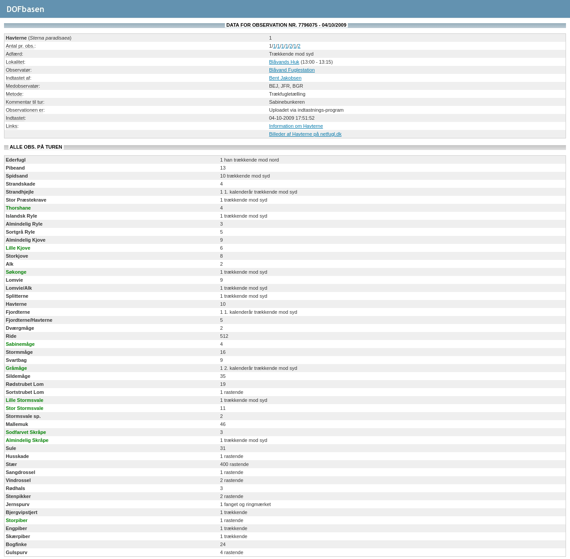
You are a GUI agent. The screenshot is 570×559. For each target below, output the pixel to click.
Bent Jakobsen (285, 78)
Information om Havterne (296, 126)
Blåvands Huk (284, 62)
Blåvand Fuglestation (292, 70)
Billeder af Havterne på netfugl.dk (305, 134)
